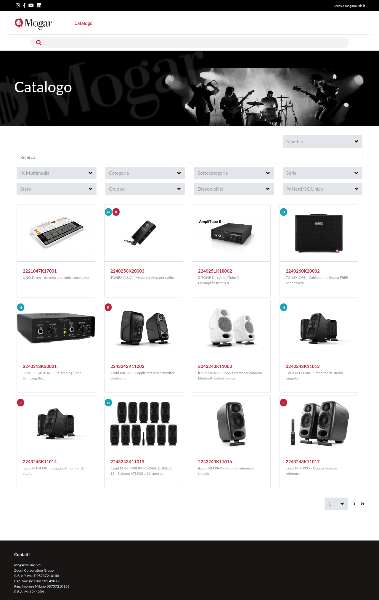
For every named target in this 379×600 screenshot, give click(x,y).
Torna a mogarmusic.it (349, 6)
